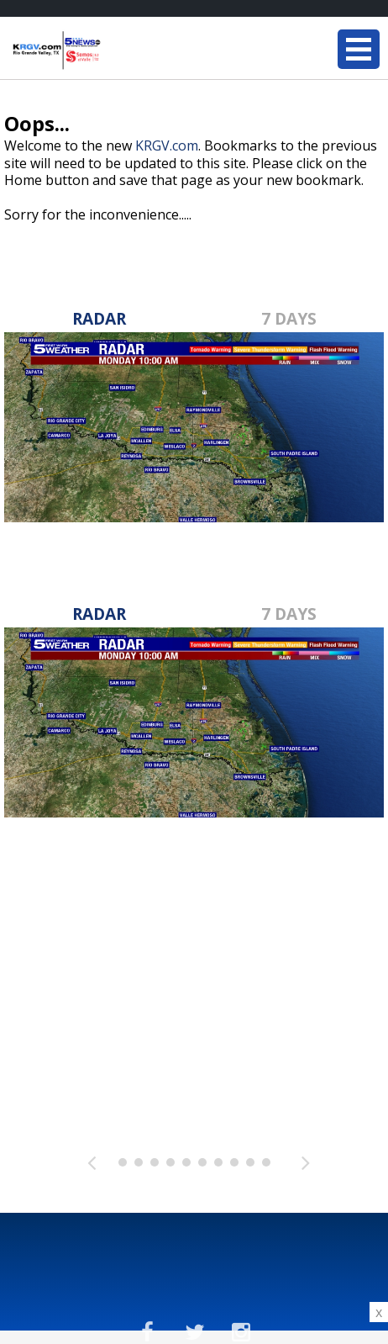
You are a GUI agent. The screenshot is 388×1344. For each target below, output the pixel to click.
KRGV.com (166, 145)
